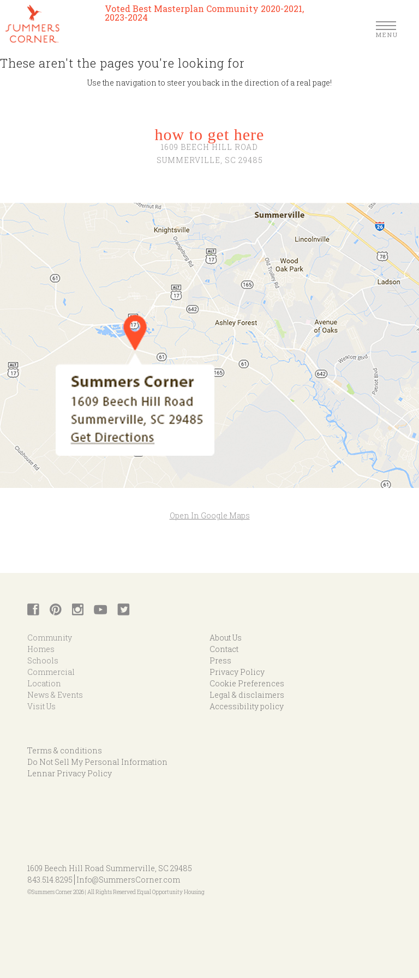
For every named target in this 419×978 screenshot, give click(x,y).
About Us (226, 637)
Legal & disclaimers (247, 695)
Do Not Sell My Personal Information (97, 762)
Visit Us (41, 706)
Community (49, 637)
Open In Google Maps (210, 515)
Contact (224, 649)
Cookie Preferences (247, 683)
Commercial (51, 672)
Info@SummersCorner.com (128, 879)
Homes (41, 649)
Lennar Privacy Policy (69, 773)
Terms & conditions (64, 750)
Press (220, 660)
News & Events (55, 695)
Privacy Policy (237, 672)
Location (44, 683)
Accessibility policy (247, 706)
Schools (42, 660)
